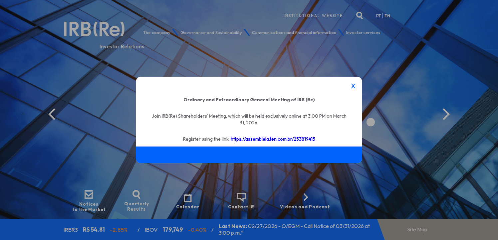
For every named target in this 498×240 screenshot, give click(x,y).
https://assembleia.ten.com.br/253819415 (273, 139)
